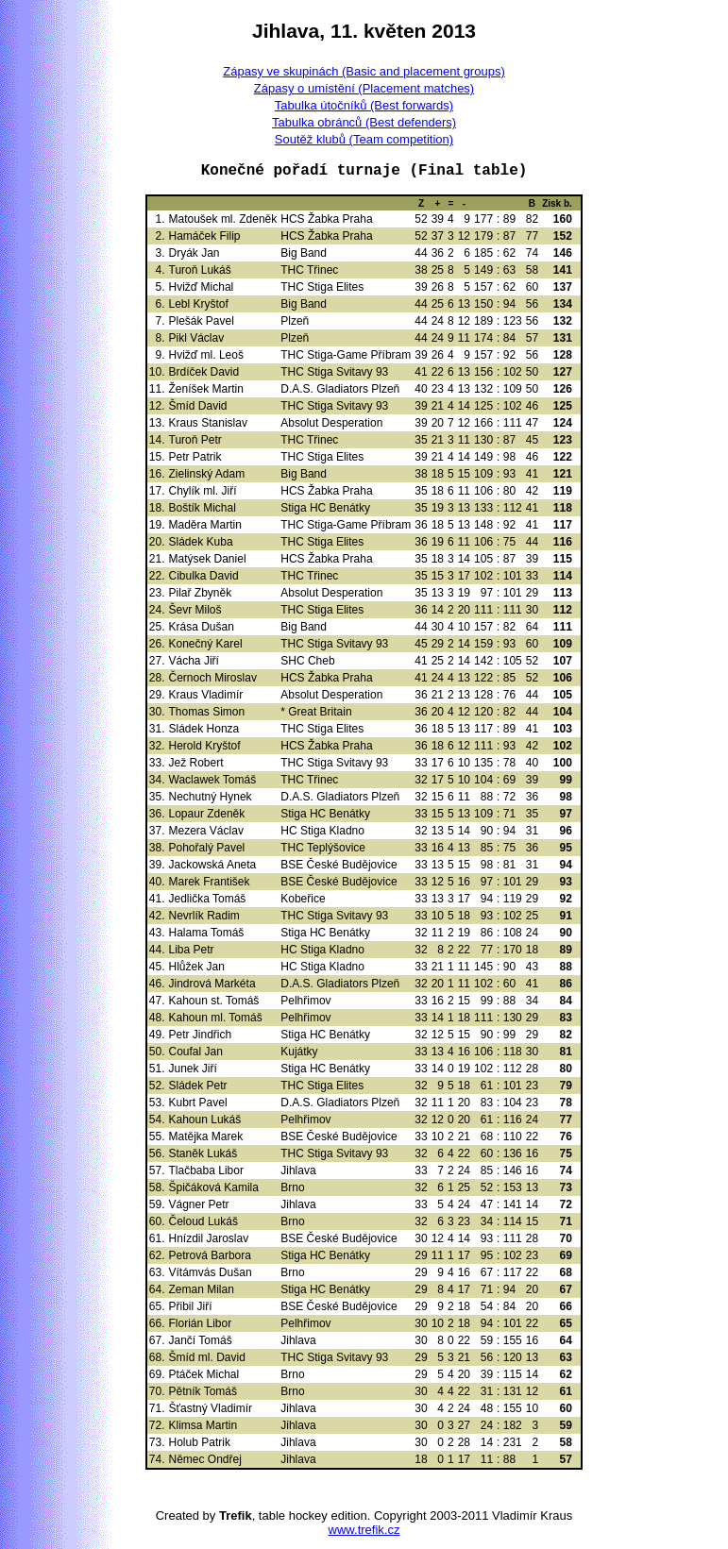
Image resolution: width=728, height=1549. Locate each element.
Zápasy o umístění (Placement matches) (364, 88)
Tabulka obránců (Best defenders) (364, 122)
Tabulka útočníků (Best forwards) (364, 105)
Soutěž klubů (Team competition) (364, 139)
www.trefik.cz (364, 1530)
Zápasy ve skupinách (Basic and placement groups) (363, 71)
